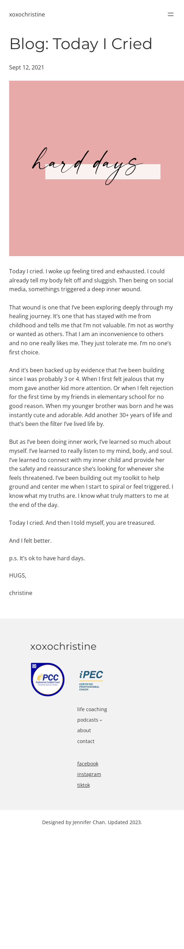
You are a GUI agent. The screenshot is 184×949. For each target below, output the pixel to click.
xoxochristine (27, 14)
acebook (88, 763)
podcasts (87, 719)
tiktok (83, 785)
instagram (89, 774)
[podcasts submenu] (100, 720)
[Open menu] (170, 14)
